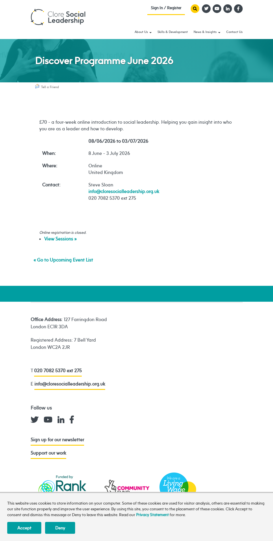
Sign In (166, 9)
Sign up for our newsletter (57, 439)
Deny (60, 528)
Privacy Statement (152, 514)
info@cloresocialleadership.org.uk (123, 191)
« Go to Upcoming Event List (63, 260)
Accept (24, 528)
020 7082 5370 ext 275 (58, 370)
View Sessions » (60, 239)
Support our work (48, 453)
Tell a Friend (47, 86)
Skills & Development (172, 32)
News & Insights (207, 32)
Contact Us (234, 32)
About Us (143, 32)
